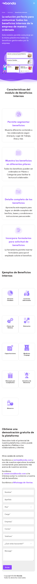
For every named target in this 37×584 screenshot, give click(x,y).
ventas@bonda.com (22, 460)
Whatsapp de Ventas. (23, 482)
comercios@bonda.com (14, 473)
